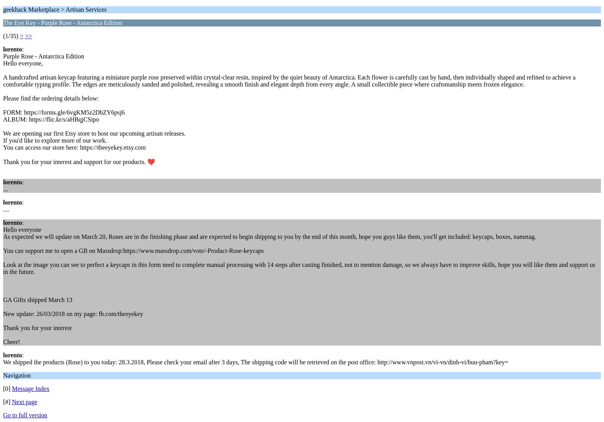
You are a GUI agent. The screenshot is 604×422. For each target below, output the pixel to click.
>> (28, 36)
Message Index (30, 388)
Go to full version (25, 415)
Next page (24, 402)
